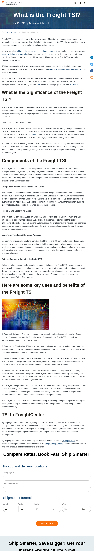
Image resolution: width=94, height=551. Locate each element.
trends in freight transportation (15, 54)
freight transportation (54, 444)
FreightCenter (69, 441)
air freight (74, 84)
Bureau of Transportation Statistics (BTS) (66, 69)
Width (20, 504)
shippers (32, 134)
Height (36, 504)
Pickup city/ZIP (8, 473)
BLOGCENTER (12, 32)
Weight (64, 504)
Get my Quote (47, 523)
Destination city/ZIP (10, 484)
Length (5, 504)
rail (39, 84)
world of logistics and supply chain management (36, 51)
